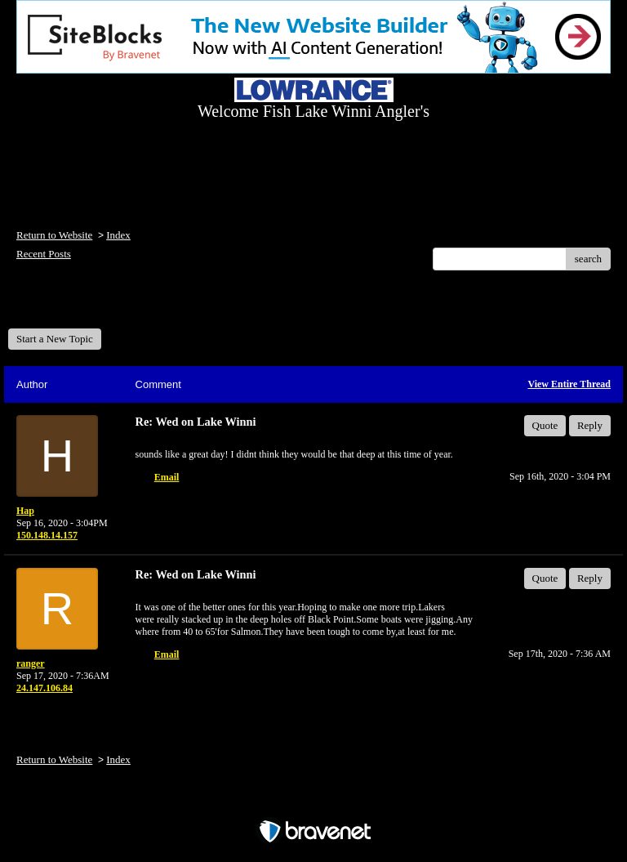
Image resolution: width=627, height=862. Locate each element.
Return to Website (54, 235)
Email (167, 477)
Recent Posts (43, 254)
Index (118, 235)
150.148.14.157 (47, 535)
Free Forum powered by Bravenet (313, 803)
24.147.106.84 (44, 688)
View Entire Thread (569, 384)
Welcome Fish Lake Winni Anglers (96, 305)
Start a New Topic (54, 339)
